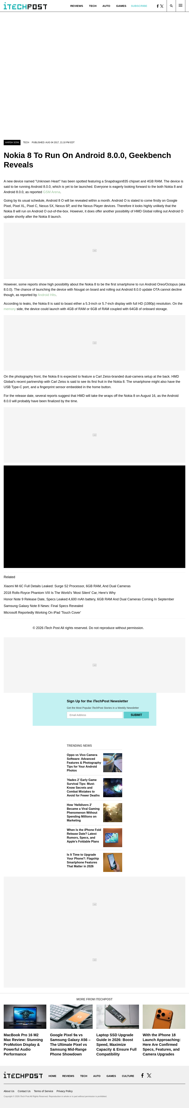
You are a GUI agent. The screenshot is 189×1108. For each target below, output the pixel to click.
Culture (128, 1076)
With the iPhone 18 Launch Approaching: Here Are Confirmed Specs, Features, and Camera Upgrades (162, 1044)
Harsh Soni (12, 142)
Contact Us (24, 1091)
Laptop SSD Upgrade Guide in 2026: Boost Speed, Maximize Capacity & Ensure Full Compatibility (116, 1044)
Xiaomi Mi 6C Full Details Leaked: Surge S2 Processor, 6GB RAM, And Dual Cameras (67, 586)
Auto (106, 5)
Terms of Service (43, 1091)
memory (10, 309)
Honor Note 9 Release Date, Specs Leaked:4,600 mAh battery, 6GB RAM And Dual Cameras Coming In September (89, 599)
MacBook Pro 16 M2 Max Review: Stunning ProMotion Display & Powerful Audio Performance (23, 1044)
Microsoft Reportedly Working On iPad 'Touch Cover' (42, 612)
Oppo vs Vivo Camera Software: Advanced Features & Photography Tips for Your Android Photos (84, 762)
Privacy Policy (64, 1091)
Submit (136, 715)
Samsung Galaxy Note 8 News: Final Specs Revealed (43, 606)
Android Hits (47, 295)
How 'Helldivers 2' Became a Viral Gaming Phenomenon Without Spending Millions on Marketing (83, 812)
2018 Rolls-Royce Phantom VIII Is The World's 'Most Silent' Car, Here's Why (60, 593)
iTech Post (52, 628)
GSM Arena (51, 192)
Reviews (76, 5)
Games (121, 5)
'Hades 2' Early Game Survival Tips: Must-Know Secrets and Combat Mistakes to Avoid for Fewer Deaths (83, 787)
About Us (9, 1091)
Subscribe (139, 5)
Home (52, 1076)
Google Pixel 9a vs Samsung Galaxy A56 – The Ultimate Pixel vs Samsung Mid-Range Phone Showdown (70, 1044)
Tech (93, 5)
